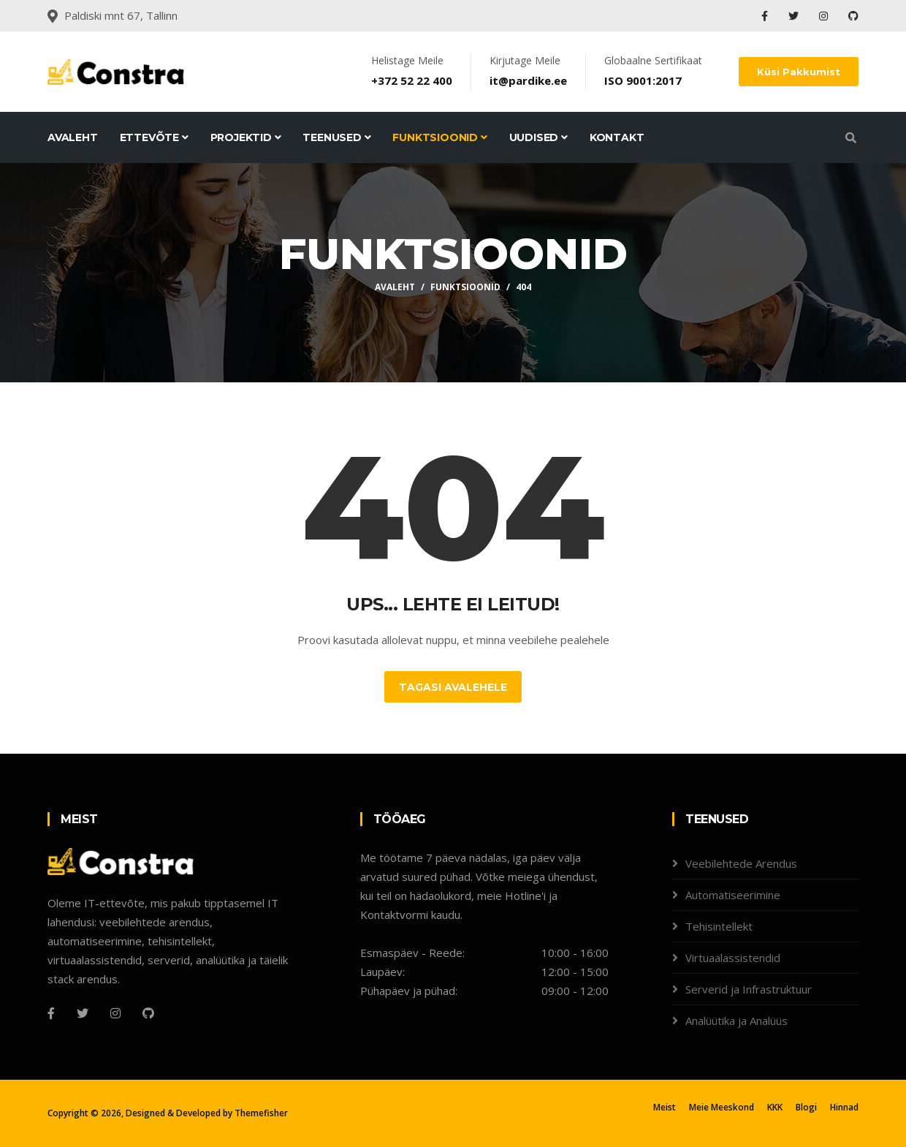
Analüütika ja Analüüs (736, 1020)
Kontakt (617, 137)
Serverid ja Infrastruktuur (748, 989)
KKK (775, 1107)
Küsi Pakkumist (798, 71)
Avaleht (72, 137)
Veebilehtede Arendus (741, 863)
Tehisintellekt (719, 926)
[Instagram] (115, 1013)
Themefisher (261, 1113)
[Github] (148, 1013)
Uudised (538, 137)
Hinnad (844, 1107)
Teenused (336, 137)
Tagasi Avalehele (453, 687)
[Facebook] (51, 1013)
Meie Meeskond (721, 1107)
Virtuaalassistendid (732, 957)
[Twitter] (82, 1013)
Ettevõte (154, 137)
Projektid (245, 137)
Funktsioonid (439, 137)
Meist (664, 1107)
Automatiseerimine (732, 894)
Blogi (806, 1107)
